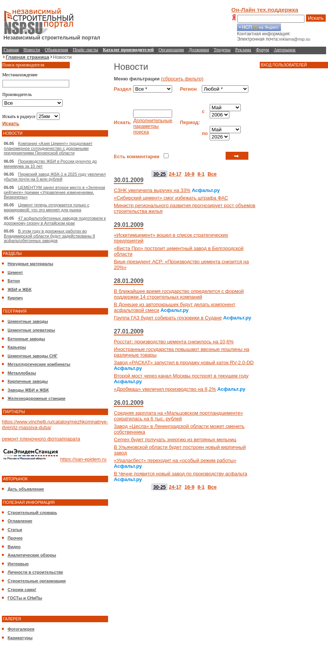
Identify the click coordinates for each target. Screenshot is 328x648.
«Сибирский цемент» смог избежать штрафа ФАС (171, 198)
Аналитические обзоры (32, 555)
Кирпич (15, 298)
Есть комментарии (136, 156)
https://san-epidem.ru (83, 459)
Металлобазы (22, 373)
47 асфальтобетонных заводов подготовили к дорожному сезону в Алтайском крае (55, 220)
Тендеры (222, 49)
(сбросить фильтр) (182, 79)
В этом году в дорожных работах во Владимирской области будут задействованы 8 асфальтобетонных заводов (49, 236)
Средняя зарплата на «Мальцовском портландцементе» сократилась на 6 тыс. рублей (178, 416)
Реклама (243, 49)
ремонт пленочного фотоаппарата (41, 439)
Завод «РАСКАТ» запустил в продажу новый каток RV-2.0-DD (184, 362)
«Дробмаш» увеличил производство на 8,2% (165, 389)
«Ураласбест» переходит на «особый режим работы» (175, 460)
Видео (14, 546)
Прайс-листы (85, 49)
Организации (171, 49)
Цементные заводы (28, 321)
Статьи (15, 529)
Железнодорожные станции (36, 398)
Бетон (14, 280)
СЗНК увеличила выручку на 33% (152, 190)
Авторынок (284, 49)
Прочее (15, 538)
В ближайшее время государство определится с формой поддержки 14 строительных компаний (178, 294)
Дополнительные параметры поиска (152, 126)
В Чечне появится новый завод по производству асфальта (180, 474)
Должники (199, 49)
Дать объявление (26, 489)
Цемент (15, 272)
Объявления (56, 49)
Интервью (18, 563)
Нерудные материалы (30, 263)
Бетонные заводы (26, 339)
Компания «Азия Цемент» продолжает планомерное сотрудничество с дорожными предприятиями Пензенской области (48, 148)
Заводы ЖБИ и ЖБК (28, 390)
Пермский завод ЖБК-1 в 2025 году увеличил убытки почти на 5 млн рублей (55, 176)
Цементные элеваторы (31, 330)
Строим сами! (22, 589)
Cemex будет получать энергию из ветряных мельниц (175, 439)
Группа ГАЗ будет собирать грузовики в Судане (168, 318)
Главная (11, 49)
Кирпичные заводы (28, 381)
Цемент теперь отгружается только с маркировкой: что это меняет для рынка (46, 207)
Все (212, 174)
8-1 (201, 174)
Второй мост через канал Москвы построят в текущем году (181, 376)
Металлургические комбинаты (39, 364)
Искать (316, 18)
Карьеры (17, 347)
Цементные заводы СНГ (33, 356)
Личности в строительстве (35, 572)
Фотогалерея (21, 629)
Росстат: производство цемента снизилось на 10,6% (174, 341)
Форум (262, 49)
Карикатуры (20, 637)
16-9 (190, 174)
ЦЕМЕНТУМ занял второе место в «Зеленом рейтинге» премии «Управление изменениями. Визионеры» (54, 192)
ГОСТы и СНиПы (25, 598)
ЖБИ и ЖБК (19, 289)
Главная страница (27, 57)
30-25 (159, 174)
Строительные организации (37, 581)
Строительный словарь (32, 512)
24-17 (175, 174)
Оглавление (20, 521)
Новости (32, 49)
